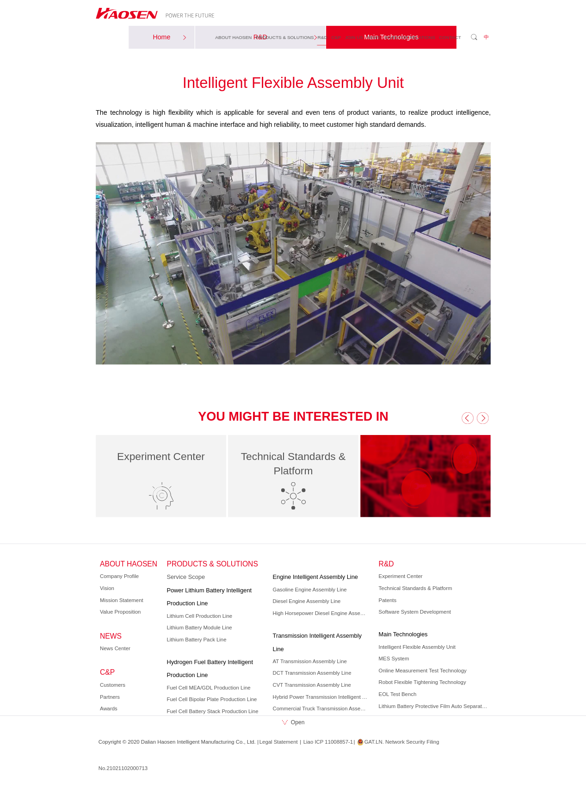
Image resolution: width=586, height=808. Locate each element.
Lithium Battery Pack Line (196, 639)
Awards (108, 708)
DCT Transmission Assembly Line (311, 673)
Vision (107, 588)
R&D (322, 36)
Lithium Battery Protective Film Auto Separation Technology (433, 706)
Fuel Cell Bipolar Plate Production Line (212, 699)
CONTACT (450, 36)
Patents (387, 600)
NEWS (374, 36)
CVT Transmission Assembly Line (311, 685)
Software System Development (414, 612)
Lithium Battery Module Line (199, 627)
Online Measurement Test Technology (422, 670)
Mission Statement (121, 600)
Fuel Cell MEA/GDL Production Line (208, 687)
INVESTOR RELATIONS (409, 36)
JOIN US (354, 36)
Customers (112, 685)
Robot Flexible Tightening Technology (422, 682)
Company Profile (119, 576)
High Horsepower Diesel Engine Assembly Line (321, 613)
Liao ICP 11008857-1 (327, 742)
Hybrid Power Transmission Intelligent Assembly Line (321, 697)
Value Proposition (120, 612)
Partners (110, 697)
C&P (335, 36)
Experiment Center (400, 576)
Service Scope (186, 577)
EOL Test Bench (397, 694)
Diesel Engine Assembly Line (306, 601)
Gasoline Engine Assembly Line (309, 589)
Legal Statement (278, 742)
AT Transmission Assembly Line (309, 661)
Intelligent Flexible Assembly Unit (416, 647)
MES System (393, 658)
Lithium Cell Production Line (199, 616)
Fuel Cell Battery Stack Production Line (212, 711)
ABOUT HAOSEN (233, 36)
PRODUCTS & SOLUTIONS (284, 36)
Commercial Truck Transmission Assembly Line (321, 708)
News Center (115, 648)
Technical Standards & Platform (415, 588)
